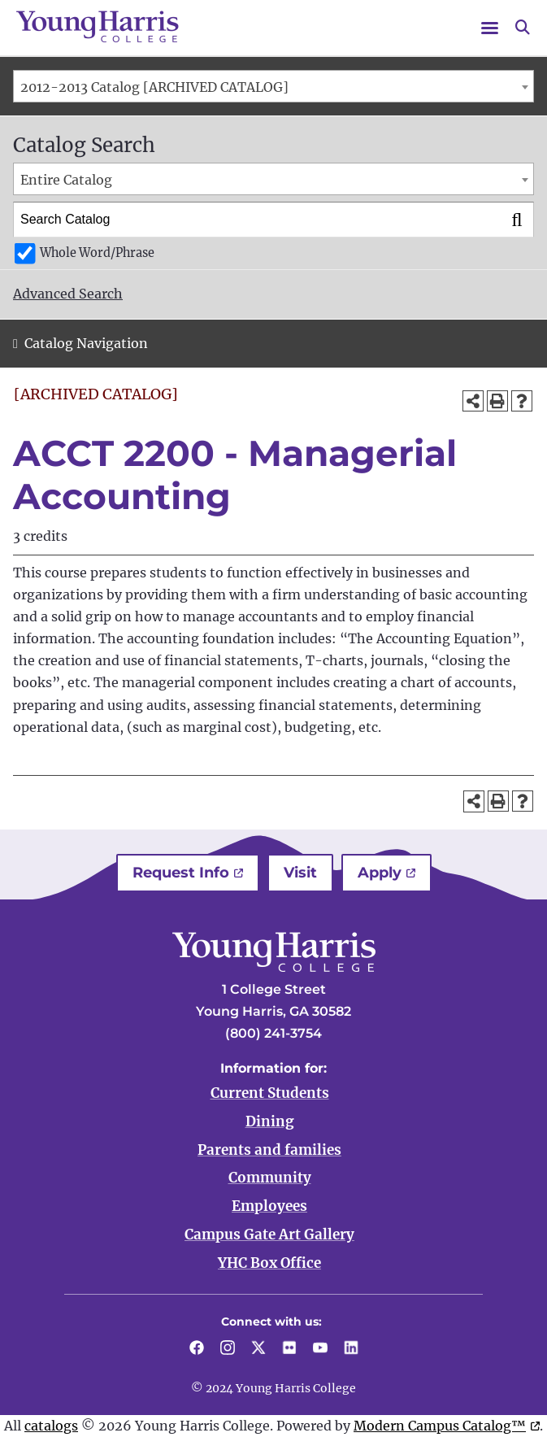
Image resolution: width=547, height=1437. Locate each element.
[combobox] (273, 86)
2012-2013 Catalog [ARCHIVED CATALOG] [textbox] (154, 87)
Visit (300, 873)
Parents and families (269, 1150)
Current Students (270, 1093)
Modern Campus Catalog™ (440, 1425)
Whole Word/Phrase (97, 253)
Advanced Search (68, 293)
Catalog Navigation (86, 343)
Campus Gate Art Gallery (269, 1234)
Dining (269, 1121)
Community (269, 1178)
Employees (269, 1206)
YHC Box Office (269, 1263)
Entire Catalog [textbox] (66, 180)
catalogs (51, 1425)
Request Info (180, 873)
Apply (380, 873)
